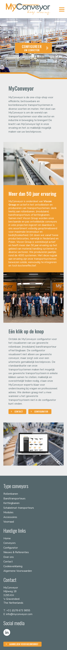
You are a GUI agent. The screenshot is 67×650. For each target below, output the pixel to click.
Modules (8, 512)
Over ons (8, 557)
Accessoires (10, 517)
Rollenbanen (10, 493)
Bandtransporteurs (14, 498)
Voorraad (8, 521)
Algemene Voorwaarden (17, 571)
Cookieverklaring (12, 566)
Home (7, 538)
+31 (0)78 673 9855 (18, 610)
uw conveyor (32, 48)
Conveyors (9, 543)
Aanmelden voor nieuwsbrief (23, 644)
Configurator (41, 411)
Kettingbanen (11, 503)
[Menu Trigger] (62, 9)
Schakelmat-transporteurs (18, 508)
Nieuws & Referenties (16, 552)
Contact (18, 411)
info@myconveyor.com (19, 614)
